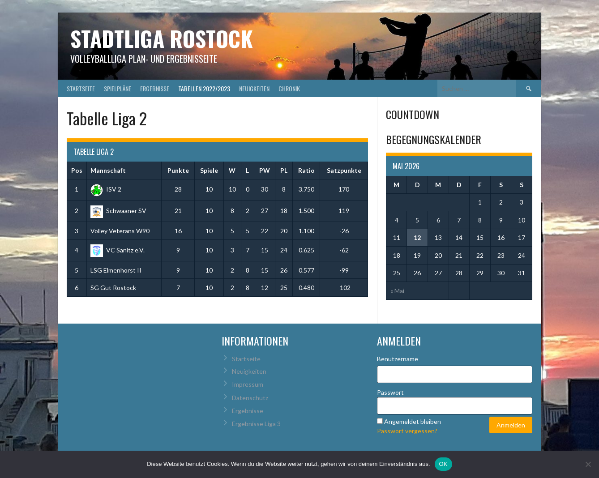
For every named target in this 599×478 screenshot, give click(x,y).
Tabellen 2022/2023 (204, 88)
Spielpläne (117, 88)
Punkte (178, 170)
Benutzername (397, 359)
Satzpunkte (344, 170)
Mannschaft (108, 170)
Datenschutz (250, 397)
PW (264, 170)
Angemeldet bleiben (412, 421)
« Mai (397, 290)
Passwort (390, 392)
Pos (76, 170)
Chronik (289, 88)
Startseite (81, 88)
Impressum (247, 384)
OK (443, 464)
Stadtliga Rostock (161, 38)
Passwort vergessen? (407, 431)
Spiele (209, 170)
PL (283, 170)
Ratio (306, 170)
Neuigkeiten (254, 88)
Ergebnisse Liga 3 (256, 423)
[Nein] (587, 464)
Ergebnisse (154, 88)
